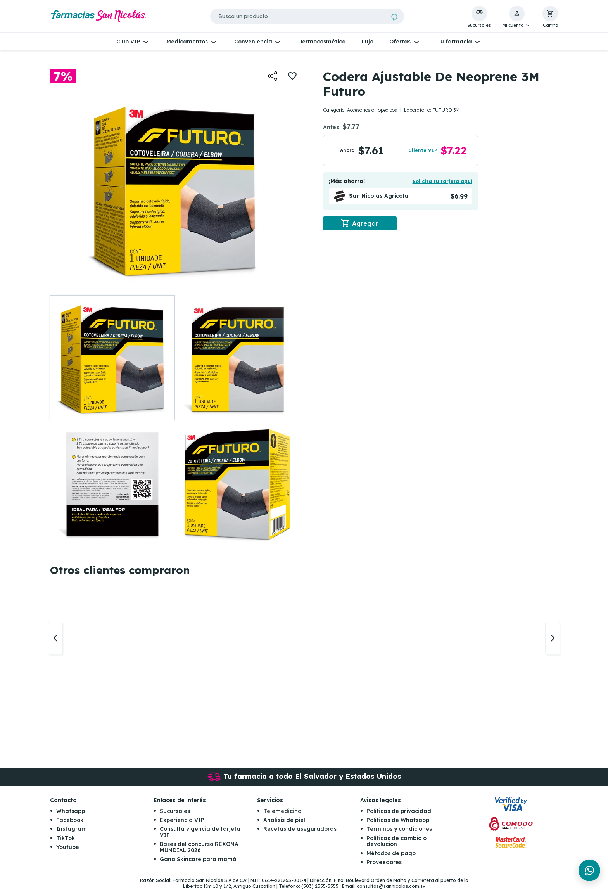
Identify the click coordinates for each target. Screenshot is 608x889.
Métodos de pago (391, 853)
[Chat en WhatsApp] (589, 870)
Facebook (69, 819)
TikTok (65, 838)
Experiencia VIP (182, 819)
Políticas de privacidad (398, 811)
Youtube (67, 847)
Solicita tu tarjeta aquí (442, 181)
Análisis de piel (284, 819)
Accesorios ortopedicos (372, 110)
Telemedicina (282, 811)
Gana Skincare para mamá (198, 859)
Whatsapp (70, 811)
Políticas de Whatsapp (397, 819)
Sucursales (175, 811)
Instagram (71, 828)
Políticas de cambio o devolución (396, 841)
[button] (517, 17)
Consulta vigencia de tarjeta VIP (200, 831)
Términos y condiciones (399, 828)
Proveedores (384, 862)
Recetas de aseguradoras (300, 828)
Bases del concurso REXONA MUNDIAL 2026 (199, 847)
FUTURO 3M (445, 110)
